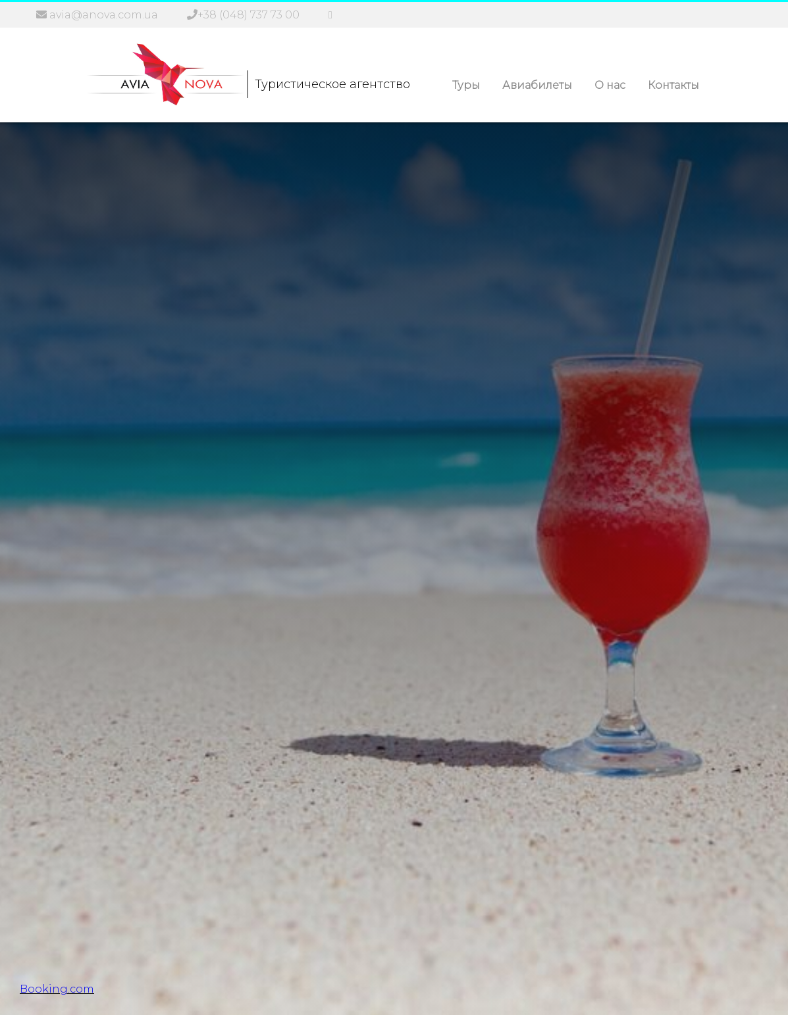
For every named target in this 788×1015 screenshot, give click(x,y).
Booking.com (57, 989)
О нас (609, 85)
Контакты (673, 85)
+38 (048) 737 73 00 (248, 15)
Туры (466, 85)
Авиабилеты (537, 85)
